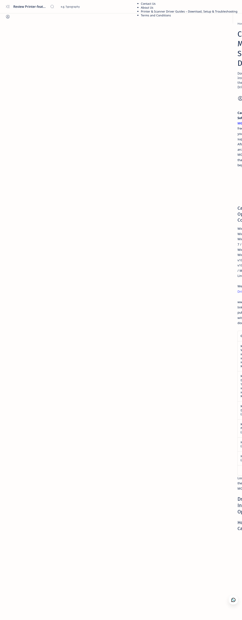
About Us (147, 7)
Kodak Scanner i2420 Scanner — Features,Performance (210, 223)
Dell (191, 63)
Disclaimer (196, 274)
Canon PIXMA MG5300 (122, 83)
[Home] (23, 23)
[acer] (191, 233)
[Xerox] (192, 197)
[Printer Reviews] (198, 215)
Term (183, 274)
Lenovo (193, 67)
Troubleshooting (199, 114)
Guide (192, 90)
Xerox (192, 40)
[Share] (165, 69)
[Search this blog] (81, 6)
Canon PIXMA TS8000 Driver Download (76, 185)
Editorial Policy (228, 274)
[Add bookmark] (155, 69)
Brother (193, 36)
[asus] (192, 173)
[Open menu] (7, 6)
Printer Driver (197, 32)
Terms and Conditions (156, 15)
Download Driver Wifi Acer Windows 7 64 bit (206, 241)
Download (162, 228)
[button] (23, 612)
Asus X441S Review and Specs (208, 178)
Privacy (211, 274)
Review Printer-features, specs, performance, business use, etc (30, 6)
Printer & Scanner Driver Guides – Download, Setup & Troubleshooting (189, 11)
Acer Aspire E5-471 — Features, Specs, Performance (209, 259)
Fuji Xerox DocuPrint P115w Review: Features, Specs (206, 205)
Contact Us (148, 4)
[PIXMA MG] (38, 23)
